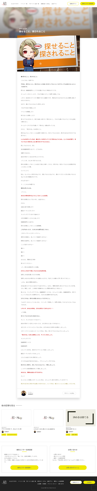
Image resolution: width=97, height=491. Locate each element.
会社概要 (39, 483)
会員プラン (54, 3)
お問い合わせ (61, 483)
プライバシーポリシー (52, 483)
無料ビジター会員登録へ (24, 468)
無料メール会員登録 (59, 481)
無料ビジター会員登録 (87, 3)
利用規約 (44, 483)
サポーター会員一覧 (34, 3)
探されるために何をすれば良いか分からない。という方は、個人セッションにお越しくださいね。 (48, 384)
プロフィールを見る (69, 393)
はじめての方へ (15, 3)
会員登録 (89, 482)
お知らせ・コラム (45, 3)
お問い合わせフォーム (72, 468)
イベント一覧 (24, 3)
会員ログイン (73, 3)
